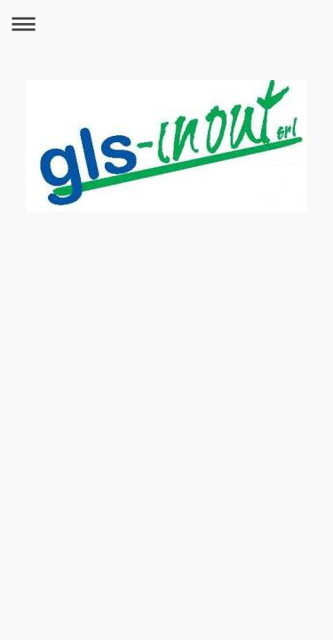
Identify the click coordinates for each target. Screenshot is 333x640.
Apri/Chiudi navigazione (166, 23)
